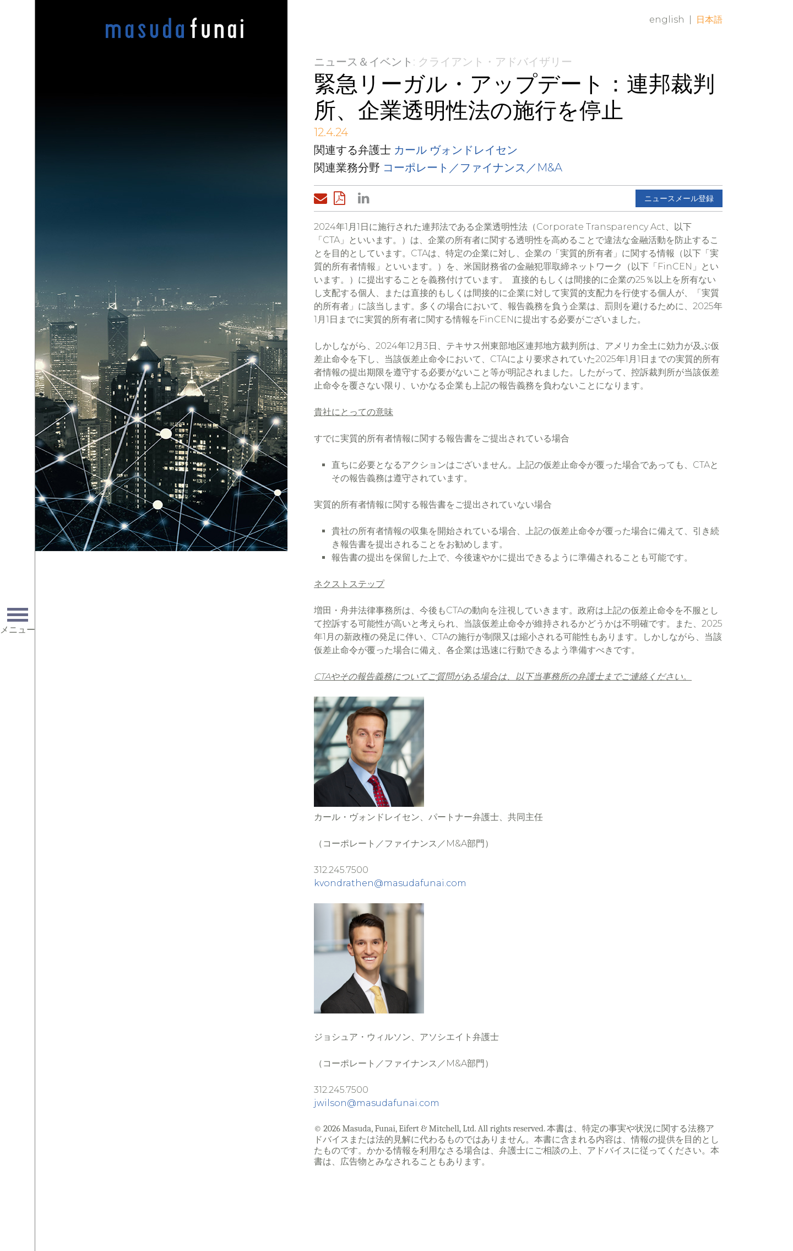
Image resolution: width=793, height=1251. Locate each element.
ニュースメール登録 (679, 198)
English (667, 19)
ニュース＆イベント (363, 61)
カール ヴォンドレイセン (456, 150)
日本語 (709, 19)
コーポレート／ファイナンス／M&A (472, 167)
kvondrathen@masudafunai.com (390, 883)
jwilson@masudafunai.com (376, 1103)
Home (174, 29)
